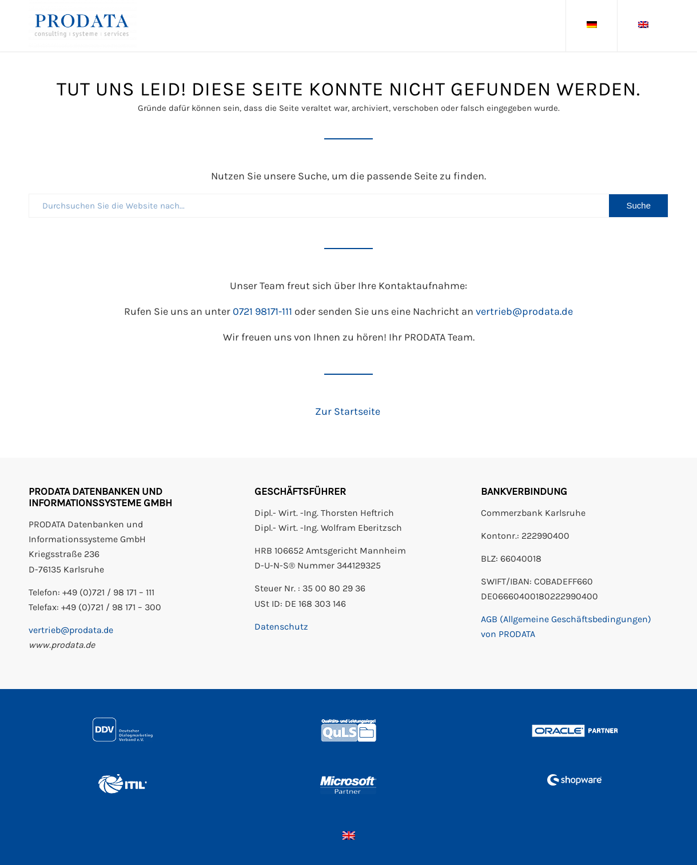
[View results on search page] (638, 205)
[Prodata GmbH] (83, 25)
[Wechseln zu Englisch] (349, 835)
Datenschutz (281, 626)
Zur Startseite (349, 411)
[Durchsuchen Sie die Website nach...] (348, 205)
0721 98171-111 (262, 311)
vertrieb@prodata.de (524, 311)
